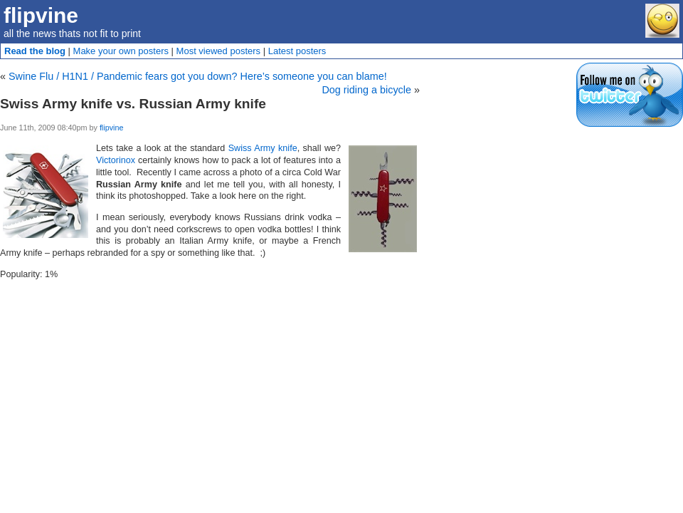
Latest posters (297, 51)
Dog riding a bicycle (366, 89)
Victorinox (115, 160)
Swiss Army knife (262, 148)
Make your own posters (121, 51)
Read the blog (34, 51)
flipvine (41, 15)
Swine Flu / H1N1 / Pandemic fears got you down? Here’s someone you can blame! (198, 76)
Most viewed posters (218, 51)
